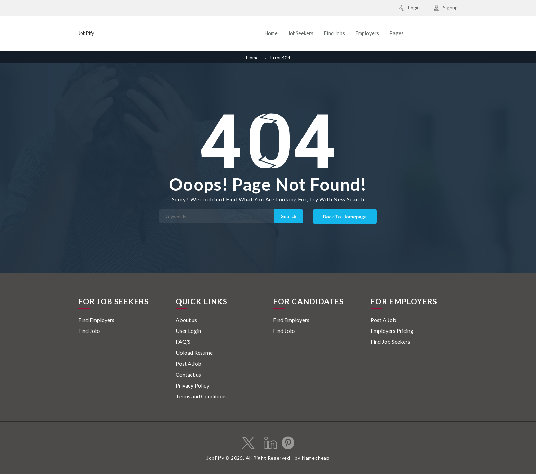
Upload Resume (194, 352)
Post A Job (188, 363)
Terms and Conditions (201, 396)
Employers (367, 33)
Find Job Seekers (390, 341)
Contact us (188, 374)
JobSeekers (300, 33)
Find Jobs (334, 33)
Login (409, 8)
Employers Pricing (392, 330)
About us (186, 319)
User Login (188, 330)
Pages (396, 33)
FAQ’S (183, 341)
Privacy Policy (192, 385)
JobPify (86, 33)
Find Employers (96, 319)
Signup (446, 8)
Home (271, 33)
